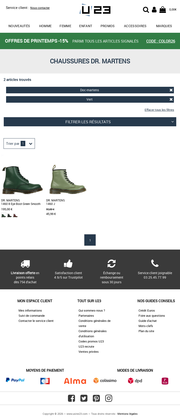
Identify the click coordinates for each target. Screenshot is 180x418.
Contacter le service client (36, 321)
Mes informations (30, 310)
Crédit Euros (147, 310)
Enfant (85, 26)
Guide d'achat (148, 321)
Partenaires (86, 315)
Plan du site (146, 331)
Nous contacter (40, 8)
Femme (65, 26)
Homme (45, 26)
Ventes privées (89, 351)
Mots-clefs (146, 326)
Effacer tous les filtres (159, 110)
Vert (129, 99)
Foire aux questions (152, 315)
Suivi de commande (32, 315)
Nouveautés (19, 26)
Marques (164, 26)
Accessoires (135, 26)
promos (108, 26)
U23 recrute (86, 346)
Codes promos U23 (91, 341)
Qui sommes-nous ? (92, 310)
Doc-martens (126, 90)
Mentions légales (127, 413)
